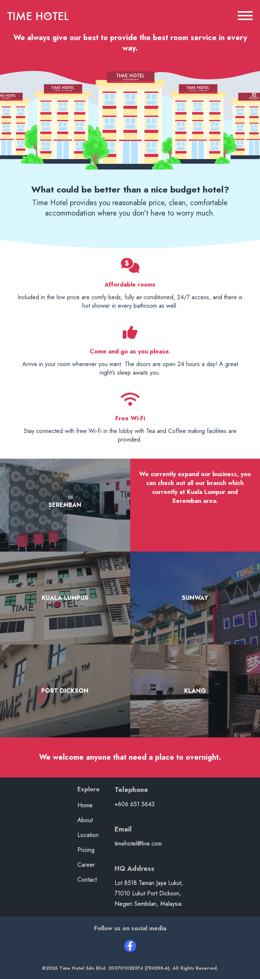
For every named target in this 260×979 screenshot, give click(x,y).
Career (86, 864)
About (85, 820)
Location (88, 835)
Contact (87, 879)
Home (85, 805)
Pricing (85, 850)
